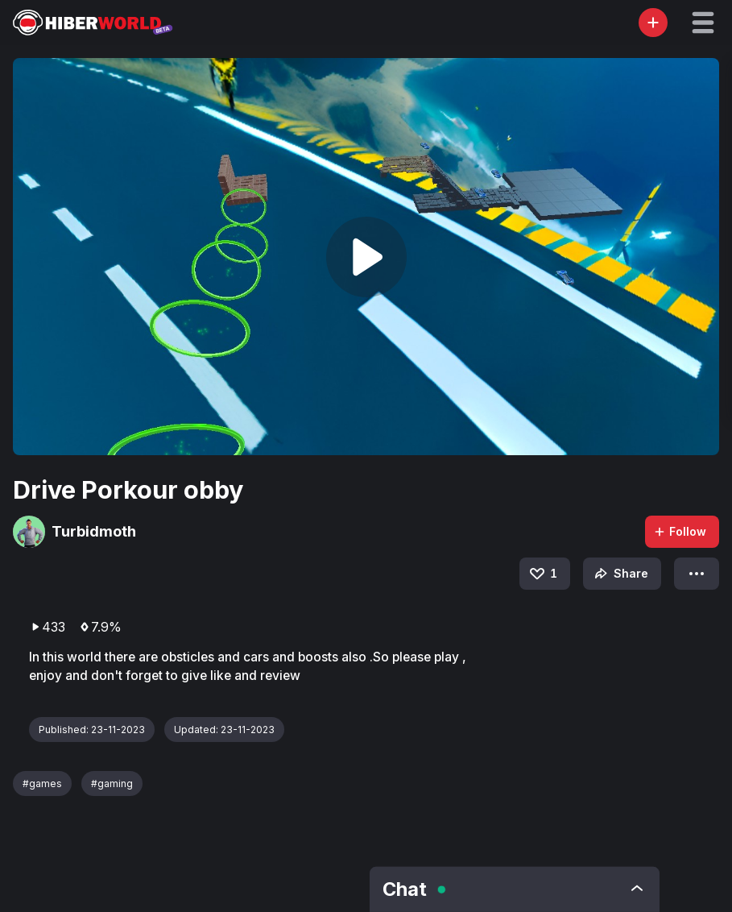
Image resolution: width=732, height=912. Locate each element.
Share (619, 573)
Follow (679, 531)
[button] (703, 22)
